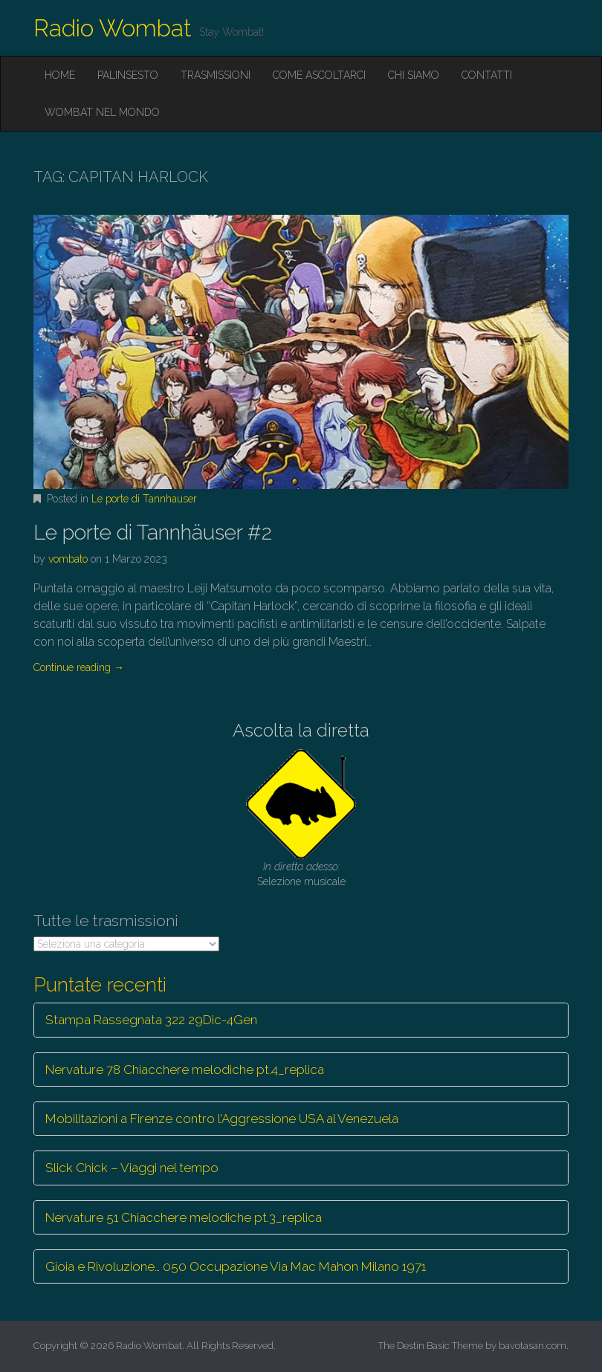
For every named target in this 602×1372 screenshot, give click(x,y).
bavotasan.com (532, 1345)
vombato (68, 559)
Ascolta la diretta (301, 730)
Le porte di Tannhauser (144, 499)
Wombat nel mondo (102, 112)
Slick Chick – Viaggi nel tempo (132, 1167)
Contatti (487, 75)
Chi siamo (413, 75)
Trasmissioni (215, 75)
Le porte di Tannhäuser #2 (152, 532)
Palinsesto (127, 75)
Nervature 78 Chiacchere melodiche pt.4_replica (184, 1069)
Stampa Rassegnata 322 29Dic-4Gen (151, 1019)
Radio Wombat (112, 28)
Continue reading (78, 667)
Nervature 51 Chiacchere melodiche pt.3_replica (183, 1217)
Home (60, 75)
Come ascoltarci (319, 75)
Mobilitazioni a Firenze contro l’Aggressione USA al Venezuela (221, 1118)
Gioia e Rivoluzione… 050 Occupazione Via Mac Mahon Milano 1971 (235, 1266)
